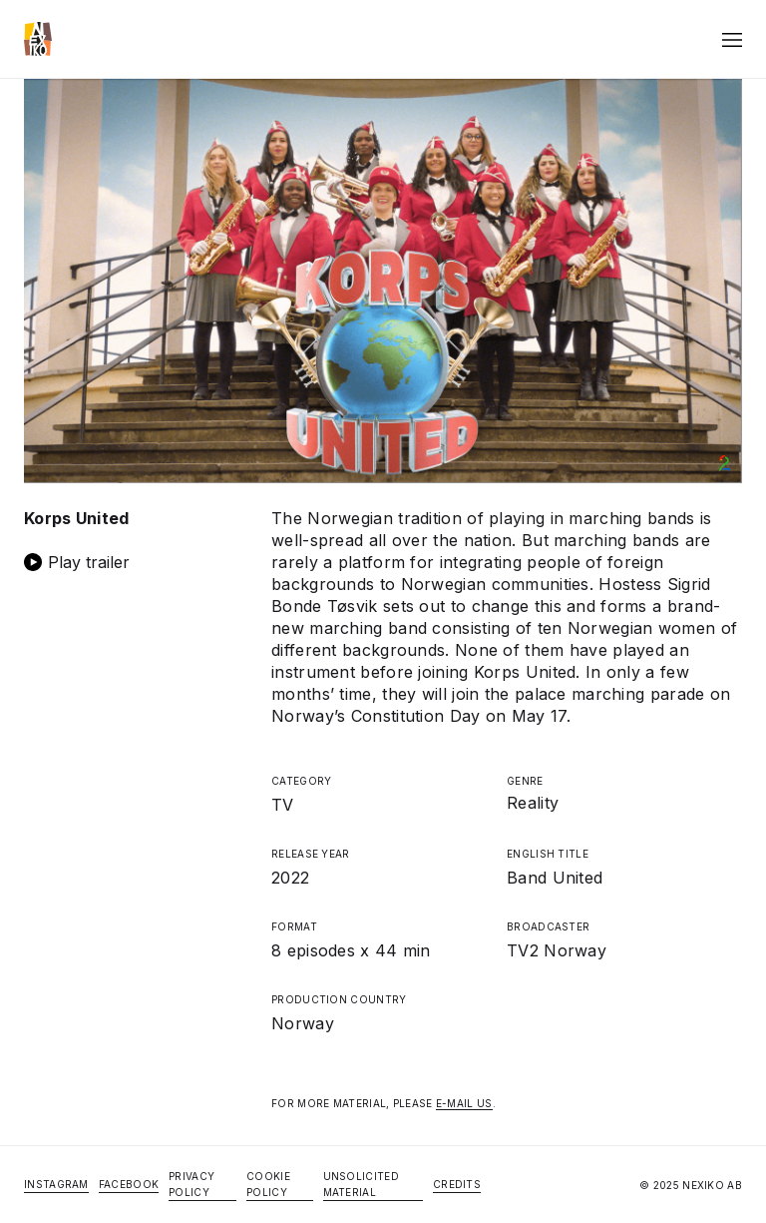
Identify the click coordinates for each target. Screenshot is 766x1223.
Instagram (56, 1184)
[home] (38, 39)
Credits (457, 1184)
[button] (732, 39)
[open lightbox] (135, 562)
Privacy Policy (191, 1184)
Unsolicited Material (361, 1184)
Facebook (129, 1184)
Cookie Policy (268, 1184)
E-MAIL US (464, 1103)
